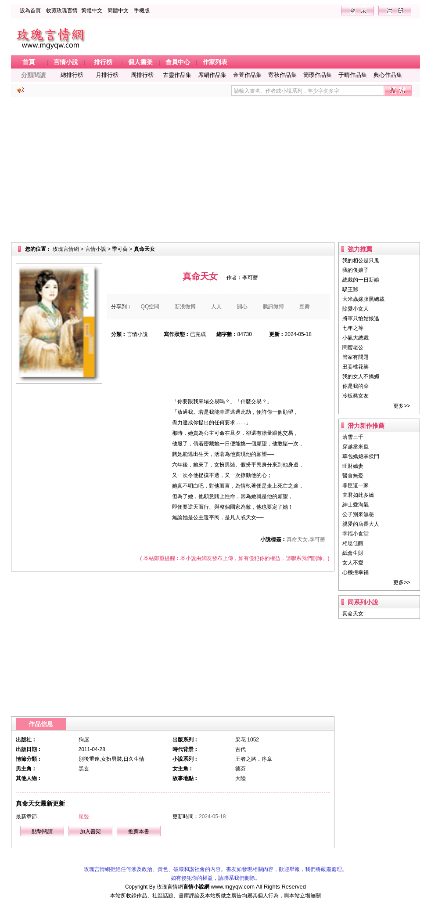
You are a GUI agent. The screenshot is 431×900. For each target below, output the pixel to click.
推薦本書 (138, 831)
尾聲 (84, 816)
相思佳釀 (352, 543)
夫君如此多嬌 (358, 495)
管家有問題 (355, 357)
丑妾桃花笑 (355, 367)
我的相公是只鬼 (360, 260)
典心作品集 (388, 75)
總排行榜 (72, 75)
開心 (242, 307)
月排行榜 (107, 75)
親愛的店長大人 (360, 524)
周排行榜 (142, 75)
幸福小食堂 (355, 534)
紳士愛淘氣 (355, 505)
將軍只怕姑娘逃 (360, 318)
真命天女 (352, 614)
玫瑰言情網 (66, 249)
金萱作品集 (247, 75)
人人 (216, 307)
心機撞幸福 (355, 572)
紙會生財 (352, 553)
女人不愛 (352, 563)
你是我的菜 (355, 386)
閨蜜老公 (352, 347)
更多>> (401, 406)
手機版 (142, 10)
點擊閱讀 (42, 831)
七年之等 (352, 328)
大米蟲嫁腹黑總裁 (363, 299)
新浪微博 (185, 307)
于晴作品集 (352, 75)
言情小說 (95, 249)
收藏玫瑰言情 (62, 10)
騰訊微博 (273, 307)
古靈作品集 (177, 75)
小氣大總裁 (355, 338)
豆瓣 (304, 307)
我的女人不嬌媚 (360, 376)
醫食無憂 (352, 476)
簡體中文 (118, 10)
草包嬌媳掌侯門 (360, 456)
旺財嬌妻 (352, 466)
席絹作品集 (212, 75)
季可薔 (120, 249)
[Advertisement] (215, 169)
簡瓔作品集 (317, 75)
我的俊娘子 (355, 270)
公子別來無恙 (358, 514)
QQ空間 (150, 307)
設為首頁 (30, 10)
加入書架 (90, 831)
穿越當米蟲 (355, 447)
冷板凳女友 (355, 396)
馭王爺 (350, 289)
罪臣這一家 (355, 485)
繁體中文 (91, 10)
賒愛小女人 (355, 309)
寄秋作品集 (282, 75)
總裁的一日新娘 (360, 280)
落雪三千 (352, 437)
